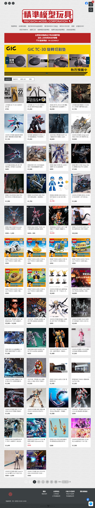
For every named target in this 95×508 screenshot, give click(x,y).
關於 (44, 491)
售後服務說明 (70, 496)
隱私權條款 (83, 491)
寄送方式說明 (70, 493)
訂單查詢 (56, 493)
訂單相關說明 (56, 496)
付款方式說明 (70, 491)
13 (47, 482)
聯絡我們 (44, 493)
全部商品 (56, 491)
